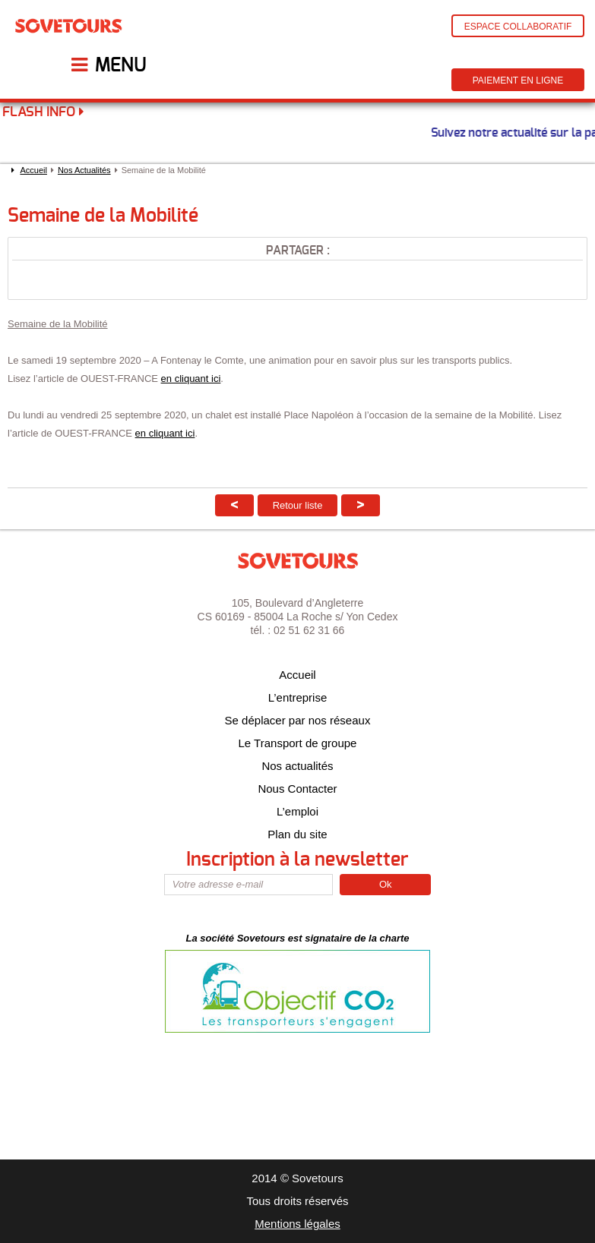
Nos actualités (297, 765)
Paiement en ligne (518, 80)
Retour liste (298, 505)
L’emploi (297, 811)
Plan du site (297, 834)
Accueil (33, 170)
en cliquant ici (191, 378)
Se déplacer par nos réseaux (298, 720)
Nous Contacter (297, 788)
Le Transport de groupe (298, 743)
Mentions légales (297, 1223)
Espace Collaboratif (518, 26)
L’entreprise (298, 697)
